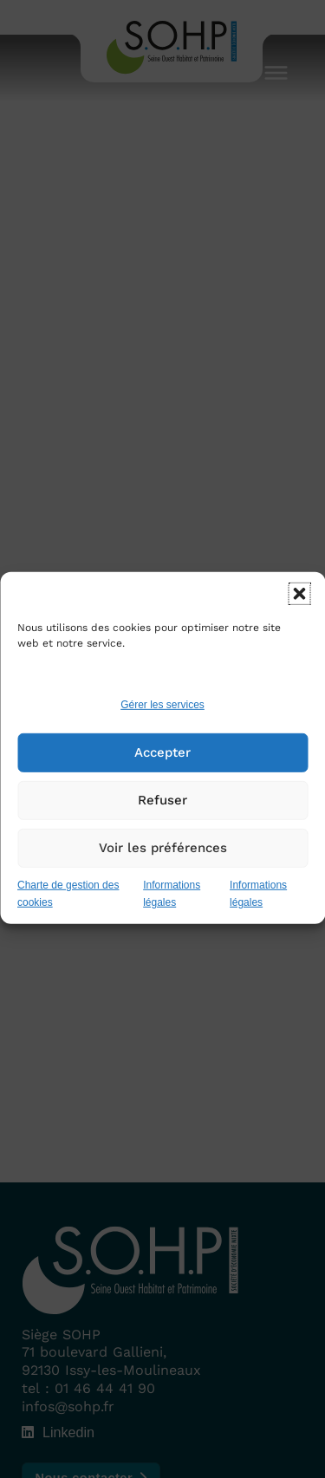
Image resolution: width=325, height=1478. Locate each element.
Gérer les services (162, 718)
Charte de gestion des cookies (68, 906)
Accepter (162, 765)
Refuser (162, 813)
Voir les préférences (163, 861)
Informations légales (171, 906)
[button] (299, 606)
